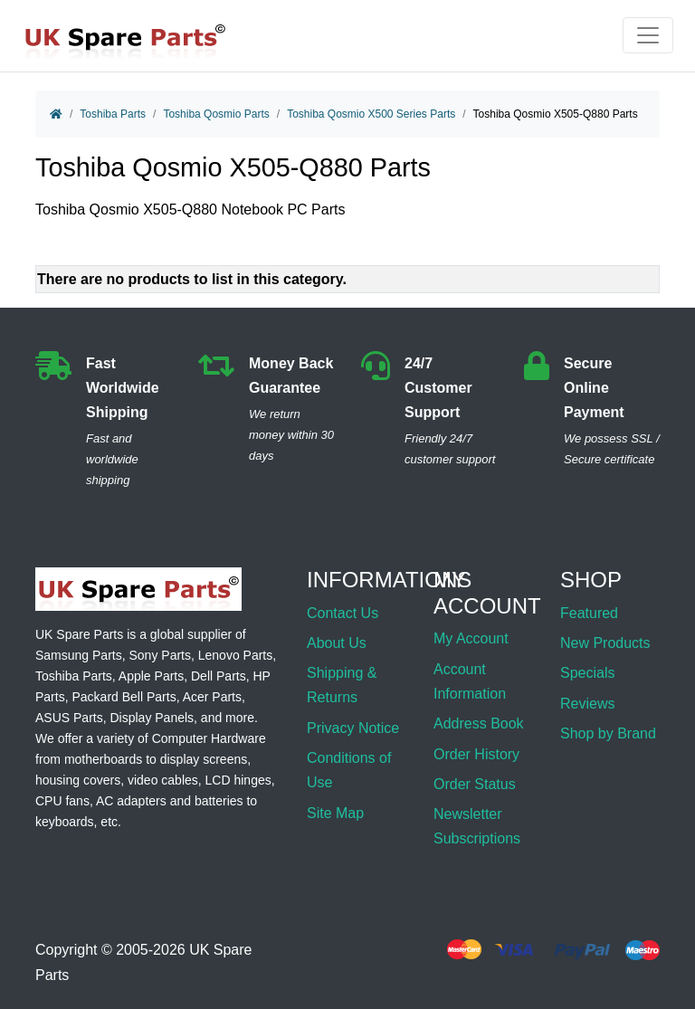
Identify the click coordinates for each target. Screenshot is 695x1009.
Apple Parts (151, 676)
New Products (605, 643)
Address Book (478, 723)
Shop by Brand (608, 733)
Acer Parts (212, 697)
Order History (476, 754)
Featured (589, 613)
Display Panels (151, 717)
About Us (337, 643)
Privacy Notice (353, 728)
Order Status (474, 784)
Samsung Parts (78, 655)
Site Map (335, 813)
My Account (471, 638)
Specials (587, 673)
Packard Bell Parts (123, 697)
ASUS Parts (69, 717)
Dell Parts (218, 676)
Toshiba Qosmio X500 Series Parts (371, 114)
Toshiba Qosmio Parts (216, 114)
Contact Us (342, 613)
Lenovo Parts (235, 655)
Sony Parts (160, 655)
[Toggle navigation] (648, 35)
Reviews (587, 703)
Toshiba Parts (113, 114)
